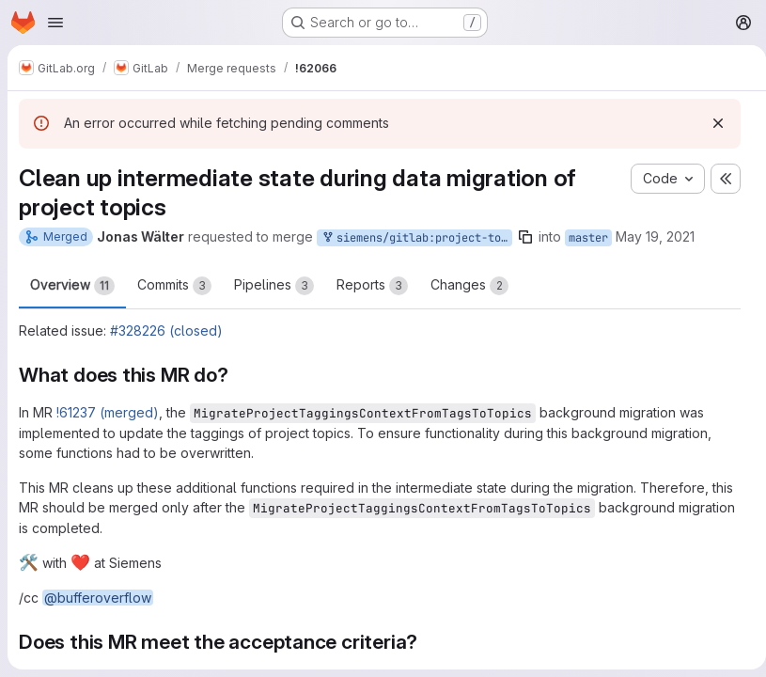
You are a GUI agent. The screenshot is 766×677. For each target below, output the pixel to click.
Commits (174, 285)
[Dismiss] (710, 123)
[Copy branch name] (525, 237)
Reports (372, 285)
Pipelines (274, 285)
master (588, 237)
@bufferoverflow (97, 598)
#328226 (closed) (166, 330)
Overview (72, 285)
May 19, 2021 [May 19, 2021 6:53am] (655, 236)
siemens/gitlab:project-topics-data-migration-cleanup (416, 238)
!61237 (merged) (107, 412)
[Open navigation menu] (55, 23)
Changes (469, 285)
